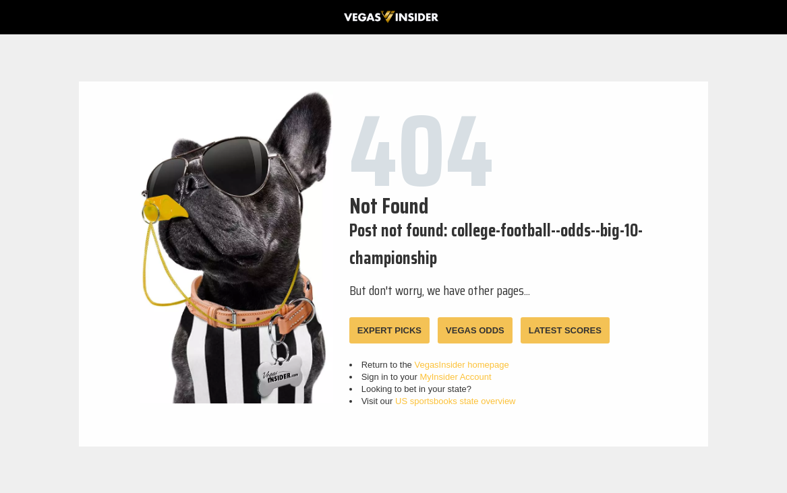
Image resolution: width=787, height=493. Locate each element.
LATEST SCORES (565, 330)
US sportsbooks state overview (455, 401)
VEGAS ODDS (475, 330)
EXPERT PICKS (389, 330)
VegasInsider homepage (461, 365)
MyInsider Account (455, 377)
